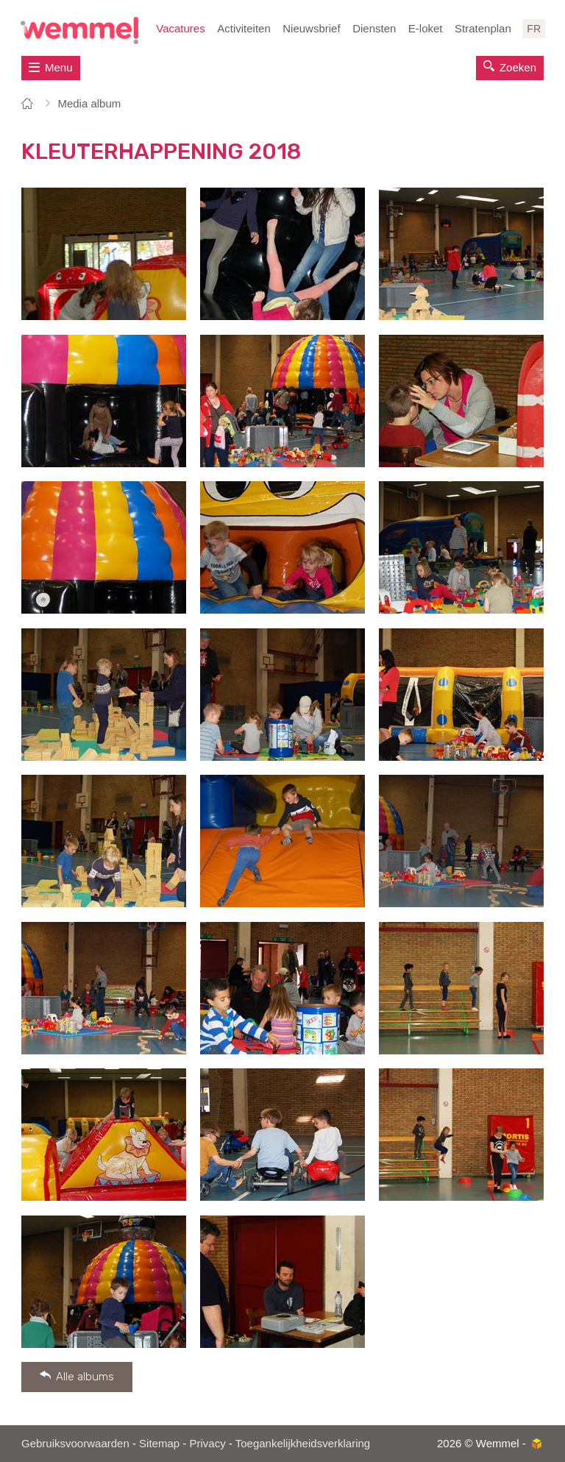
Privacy (207, 1443)
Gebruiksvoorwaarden (75, 1443)
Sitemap (159, 1443)
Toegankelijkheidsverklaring (302, 1443)
